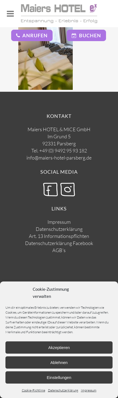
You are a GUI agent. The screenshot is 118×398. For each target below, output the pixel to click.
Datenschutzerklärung (63, 390)
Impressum (88, 390)
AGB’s (59, 250)
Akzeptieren (59, 347)
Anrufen (32, 35)
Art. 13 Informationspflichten (59, 236)
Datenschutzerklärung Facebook (59, 243)
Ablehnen (59, 362)
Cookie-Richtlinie (33, 390)
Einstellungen (59, 377)
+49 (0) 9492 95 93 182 (63, 151)
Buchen (86, 35)
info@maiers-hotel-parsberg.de (59, 158)
